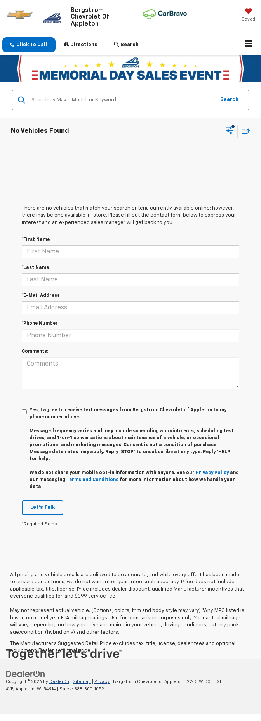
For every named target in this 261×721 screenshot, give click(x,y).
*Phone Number (40, 323)
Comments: (35, 351)
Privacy (102, 681)
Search (229, 99)
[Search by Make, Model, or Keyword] (122, 100)
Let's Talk (42, 507)
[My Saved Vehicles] (248, 16)
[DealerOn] (25, 674)
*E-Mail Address (41, 295)
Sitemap (82, 681)
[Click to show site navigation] (249, 45)
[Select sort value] (244, 131)
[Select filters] (230, 131)
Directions (80, 44)
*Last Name (35, 267)
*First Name (36, 239)
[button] (29, 44)
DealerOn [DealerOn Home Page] (59, 681)
